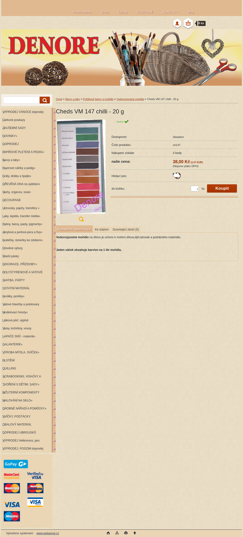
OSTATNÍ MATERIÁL (16, 288)
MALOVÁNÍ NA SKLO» (17, 400)
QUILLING (9, 368)
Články (122, 12)
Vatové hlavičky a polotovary (20, 304)
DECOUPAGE (11, 200)
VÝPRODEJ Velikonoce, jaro (21, 440)
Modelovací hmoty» (15, 312)
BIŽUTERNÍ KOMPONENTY (20, 392)
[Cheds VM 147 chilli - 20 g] (81, 172)
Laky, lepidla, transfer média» (21, 216)
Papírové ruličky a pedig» (18, 168)
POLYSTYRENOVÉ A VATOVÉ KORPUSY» (22, 273)
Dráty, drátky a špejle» (16, 176)
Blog (191, 12)
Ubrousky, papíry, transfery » (20, 208)
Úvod (59, 99)
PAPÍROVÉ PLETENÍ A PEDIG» (23, 152)
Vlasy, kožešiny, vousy (16, 328)
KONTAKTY (170, 12)
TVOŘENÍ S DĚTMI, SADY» (20, 384)
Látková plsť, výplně (15, 320)
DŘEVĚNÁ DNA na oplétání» (21, 184)
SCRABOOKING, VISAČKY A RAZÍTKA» (21, 377)
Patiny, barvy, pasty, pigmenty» (22, 224)
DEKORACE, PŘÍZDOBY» (19, 264)
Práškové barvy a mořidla (98, 99)
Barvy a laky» (11, 160)
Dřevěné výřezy (12, 248)
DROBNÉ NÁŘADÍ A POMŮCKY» (24, 408)
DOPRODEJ (10, 144)
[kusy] (195, 188)
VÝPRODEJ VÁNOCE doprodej (22, 112)
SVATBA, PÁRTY (13, 280)
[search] (44, 100)
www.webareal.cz (47, 533)
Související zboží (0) (126, 229)
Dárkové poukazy (13, 120)
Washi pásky (10, 256)
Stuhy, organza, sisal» (16, 192)
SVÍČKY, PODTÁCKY (16, 416)
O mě (105, 12)
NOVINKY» (9, 136)
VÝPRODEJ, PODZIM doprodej (22, 448)
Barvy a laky (72, 99)
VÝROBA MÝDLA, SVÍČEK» (20, 352)
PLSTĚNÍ (8, 360)
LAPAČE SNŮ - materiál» (18, 336)
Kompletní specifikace (74, 229)
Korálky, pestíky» (13, 296)
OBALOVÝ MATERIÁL (17, 424)
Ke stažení (102, 229)
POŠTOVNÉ (145, 12)
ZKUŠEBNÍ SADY (14, 128)
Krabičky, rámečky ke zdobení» (22, 240)
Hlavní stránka (82, 12)
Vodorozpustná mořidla (130, 99)
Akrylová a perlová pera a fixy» (22, 232)
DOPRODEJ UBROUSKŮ (19, 432)
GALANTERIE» (12, 344)
